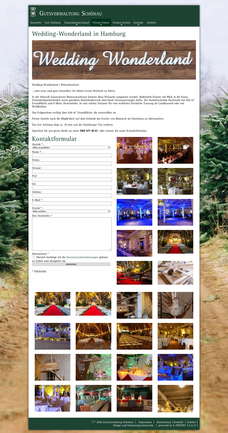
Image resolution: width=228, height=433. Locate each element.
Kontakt (138, 24)
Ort (34, 184)
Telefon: (37, 192)
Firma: (36, 160)
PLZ (34, 176)
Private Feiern (101, 24)
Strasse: (36, 168)
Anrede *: (37, 144)
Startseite (35, 22)
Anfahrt (151, 22)
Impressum (145, 422)
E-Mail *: (37, 200)
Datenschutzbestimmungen (82, 257)
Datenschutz (164, 422)
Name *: (37, 152)
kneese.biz (147, 425)
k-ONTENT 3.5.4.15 (184, 425)
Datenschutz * (40, 253)
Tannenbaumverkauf (76, 24)
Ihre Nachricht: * (42, 215)
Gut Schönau (53, 22)
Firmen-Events (121, 24)
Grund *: (37, 208)
